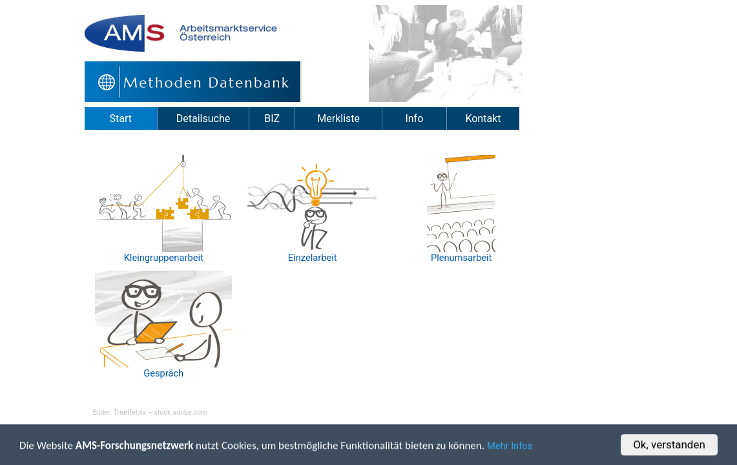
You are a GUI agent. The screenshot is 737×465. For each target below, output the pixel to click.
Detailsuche (203, 118)
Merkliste (338, 118)
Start (121, 118)
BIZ (272, 118)
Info (414, 118)
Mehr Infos (509, 447)
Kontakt (483, 118)
